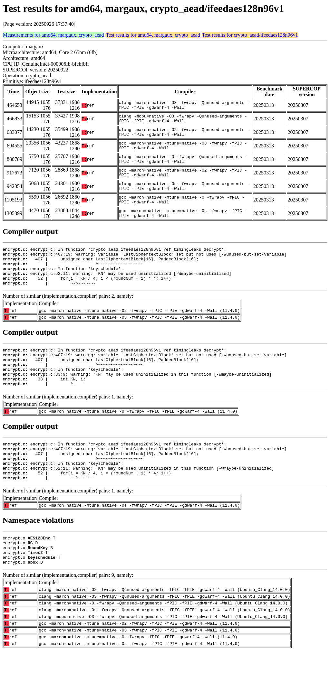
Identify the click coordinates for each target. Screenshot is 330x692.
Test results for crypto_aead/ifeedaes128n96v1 (250, 35)
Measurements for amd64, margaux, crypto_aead (53, 35)
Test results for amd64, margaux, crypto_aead (153, 35)
